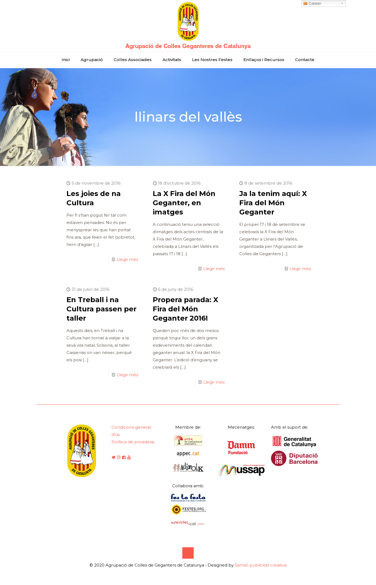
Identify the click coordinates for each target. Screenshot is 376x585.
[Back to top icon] (188, 553)
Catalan (312, 3)
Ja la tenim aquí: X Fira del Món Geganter (273, 202)
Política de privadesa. (133, 441)
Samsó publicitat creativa (260, 565)
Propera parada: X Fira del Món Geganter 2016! (185, 308)
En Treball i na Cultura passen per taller (101, 308)
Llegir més (127, 259)
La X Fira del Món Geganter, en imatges (184, 202)
